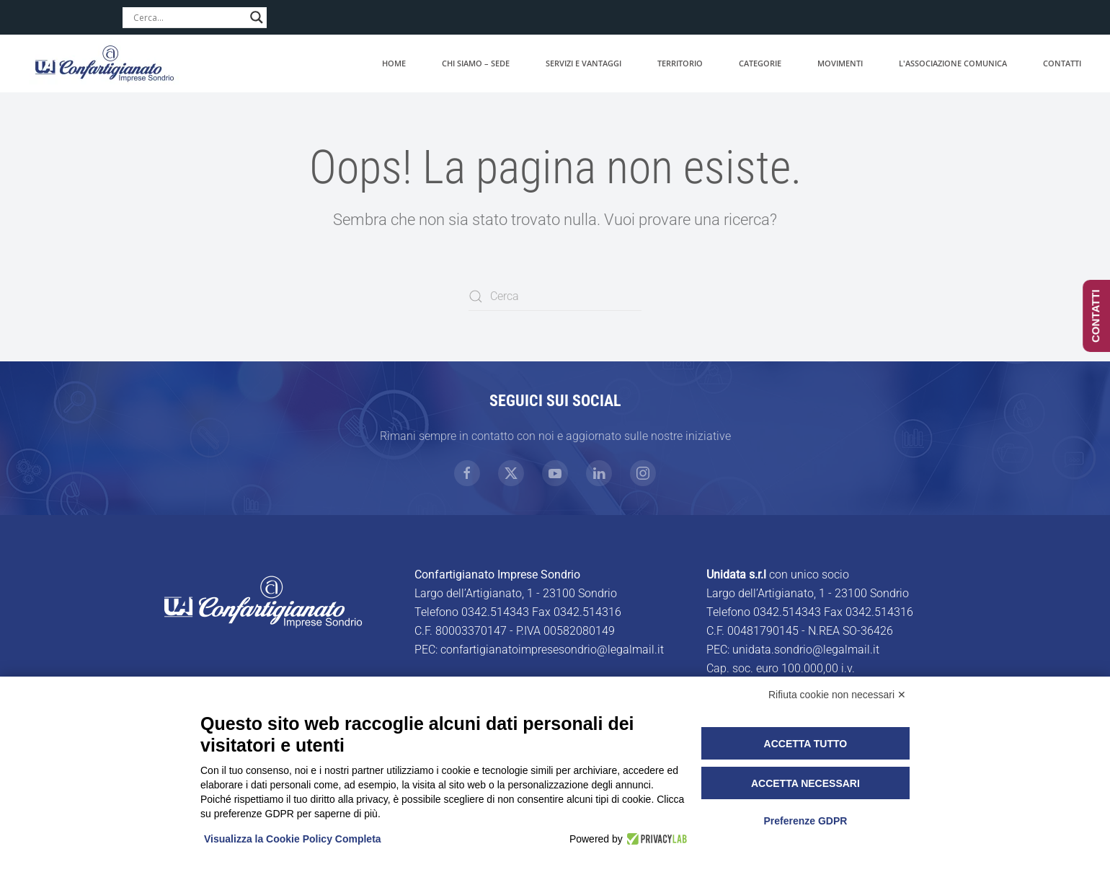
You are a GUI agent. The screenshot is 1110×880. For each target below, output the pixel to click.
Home (394, 63)
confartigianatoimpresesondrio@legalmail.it (552, 649)
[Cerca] (555, 296)
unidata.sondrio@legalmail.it (805, 649)
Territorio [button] (680, 63)
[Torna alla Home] (104, 63)
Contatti (1062, 63)
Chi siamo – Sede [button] (476, 63)
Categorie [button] (760, 63)
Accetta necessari (805, 783)
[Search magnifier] (257, 17)
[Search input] (188, 17)
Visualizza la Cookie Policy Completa (292, 839)
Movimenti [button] (840, 63)
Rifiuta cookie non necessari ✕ (837, 694)
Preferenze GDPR (805, 821)
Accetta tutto (806, 743)
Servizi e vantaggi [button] (583, 63)
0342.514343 (495, 612)
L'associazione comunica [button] (953, 63)
